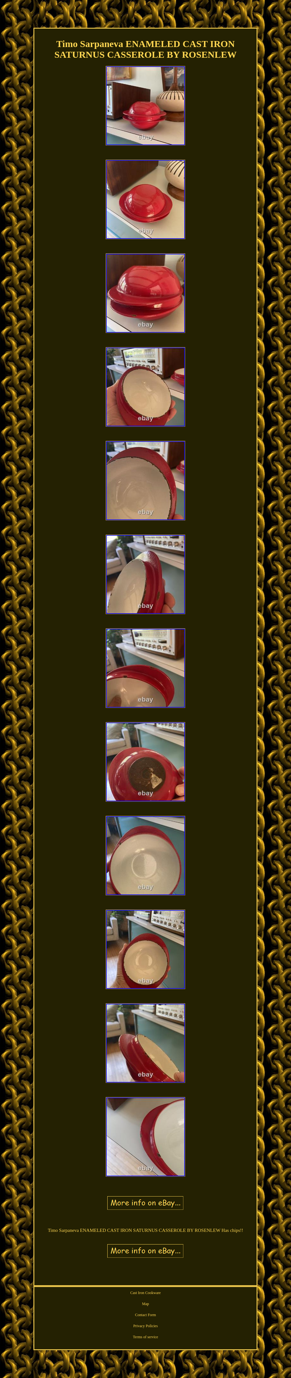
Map (145, 1304)
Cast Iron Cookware (145, 1293)
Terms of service (145, 1337)
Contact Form (145, 1315)
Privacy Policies (145, 1326)
